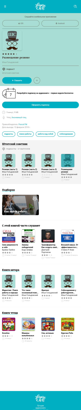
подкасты (8, 134)
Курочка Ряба (67, 333)
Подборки (8, 190)
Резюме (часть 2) (29, 169)
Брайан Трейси (8, 250)
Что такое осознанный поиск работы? (30, 291)
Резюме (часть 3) (49, 169)
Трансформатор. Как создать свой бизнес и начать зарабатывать (49, 246)
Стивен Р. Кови (67, 250)
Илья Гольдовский (10, 172)
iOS (20, 23)
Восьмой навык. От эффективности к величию (69, 246)
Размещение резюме (66, 170)
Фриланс (45, 290)
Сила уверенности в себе (10, 246)
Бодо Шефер (27, 250)
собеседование (66, 134)
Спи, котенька (47, 333)
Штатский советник (10, 73)
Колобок (5, 333)
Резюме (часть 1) (9, 169)
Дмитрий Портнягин (46, 251)
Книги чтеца (10, 313)
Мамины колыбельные (28, 334)
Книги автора (10, 270)
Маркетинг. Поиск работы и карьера (10, 291)
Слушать (17, 80)
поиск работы (25, 134)
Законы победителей (27, 246)
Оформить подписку (40, 105)
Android (60, 23)
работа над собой (45, 134)
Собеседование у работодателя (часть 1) (68, 291)
